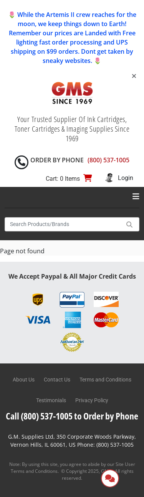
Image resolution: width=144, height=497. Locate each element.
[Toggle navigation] (135, 196)
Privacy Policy (91, 400)
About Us (24, 379)
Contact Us (57, 379)
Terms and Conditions (105, 379)
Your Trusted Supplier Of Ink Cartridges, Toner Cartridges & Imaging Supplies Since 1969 (72, 129)
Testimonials (51, 400)
